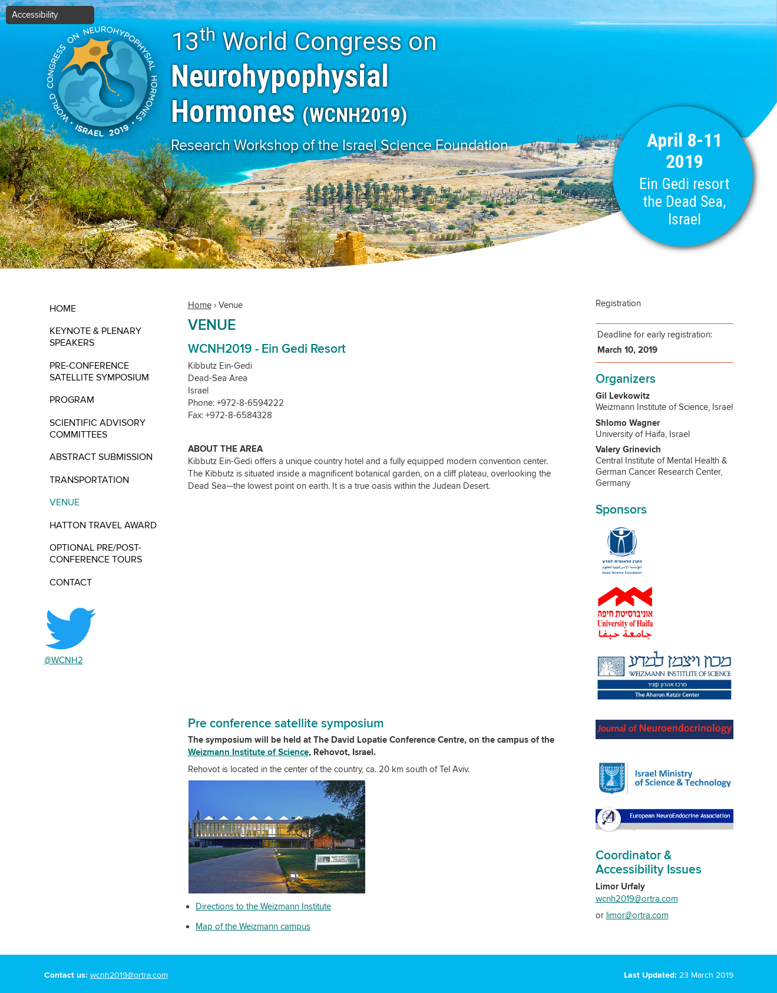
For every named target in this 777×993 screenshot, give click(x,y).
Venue (64, 502)
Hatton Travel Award (103, 525)
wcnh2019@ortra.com (637, 899)
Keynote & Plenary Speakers (95, 337)
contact (70, 582)
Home (62, 309)
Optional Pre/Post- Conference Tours (95, 553)
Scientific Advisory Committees (97, 429)
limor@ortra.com (637, 915)
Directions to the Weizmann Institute (263, 906)
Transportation (89, 480)
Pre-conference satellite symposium (99, 371)
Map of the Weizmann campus (253, 926)
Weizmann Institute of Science (248, 752)
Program (71, 400)
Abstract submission (101, 457)
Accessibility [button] (35, 15)
